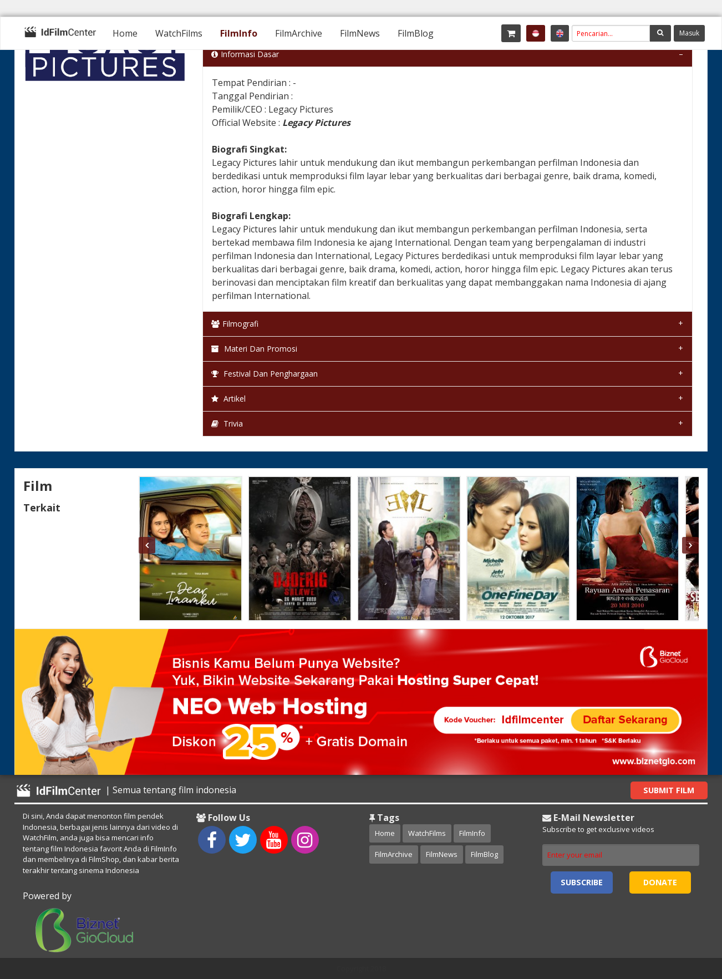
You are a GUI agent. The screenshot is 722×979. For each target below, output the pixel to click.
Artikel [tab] (228, 398)
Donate (660, 882)
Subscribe (582, 882)
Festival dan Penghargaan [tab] (264, 373)
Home (125, 33)
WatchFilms (178, 33)
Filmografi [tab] (234, 323)
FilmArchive (298, 33)
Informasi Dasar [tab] (245, 54)
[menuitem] (125, 33)
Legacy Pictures (316, 122)
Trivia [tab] (227, 423)
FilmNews (360, 33)
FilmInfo (238, 33)
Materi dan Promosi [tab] (254, 348)
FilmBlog (416, 33)
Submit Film (668, 790)
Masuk (689, 33)
